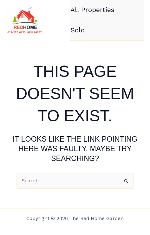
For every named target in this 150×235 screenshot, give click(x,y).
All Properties (92, 10)
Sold (77, 30)
